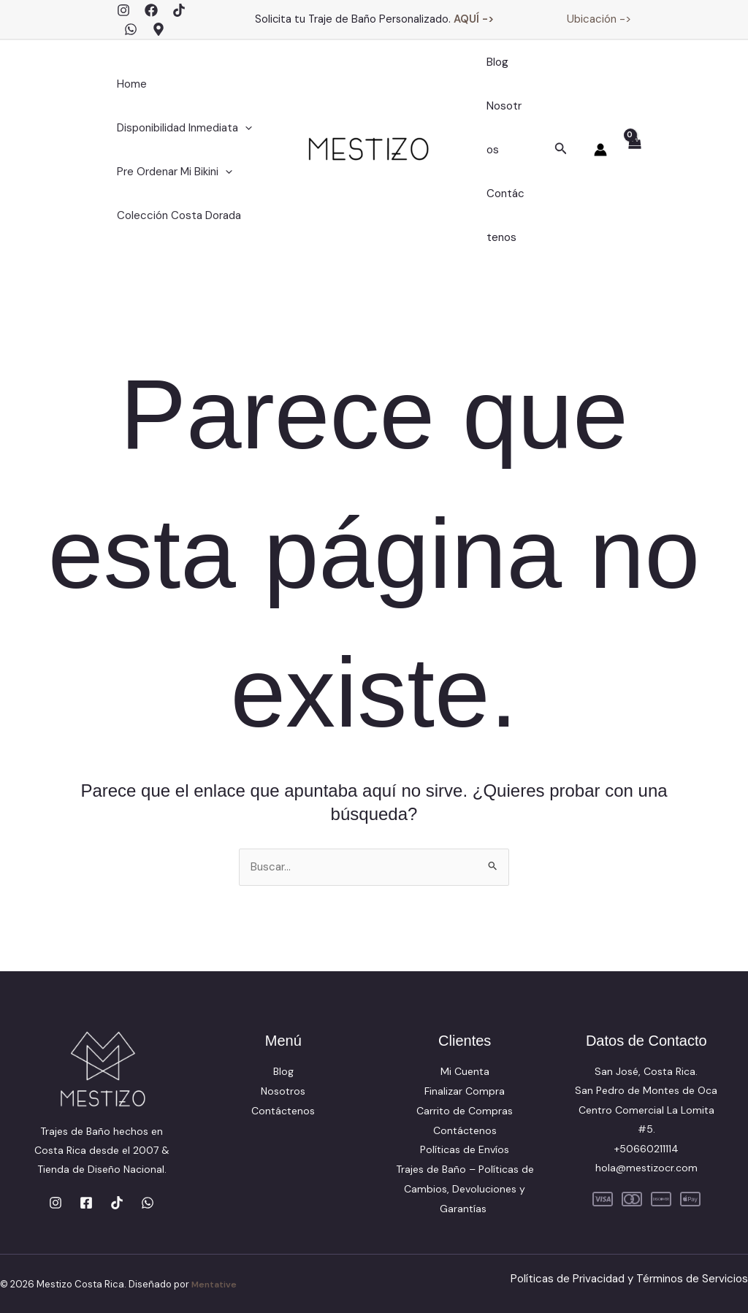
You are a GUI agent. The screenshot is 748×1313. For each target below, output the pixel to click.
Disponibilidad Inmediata (180, 128)
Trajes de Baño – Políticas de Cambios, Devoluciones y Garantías (465, 1188)
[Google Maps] (158, 29)
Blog (494, 62)
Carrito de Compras (464, 1110)
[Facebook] (151, 10)
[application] (241, 128)
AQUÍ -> (474, 19)
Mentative (215, 1282)
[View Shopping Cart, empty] (634, 150)
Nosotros (503, 128)
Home (128, 84)
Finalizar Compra (464, 1091)
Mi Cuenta (464, 1072)
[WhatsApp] (130, 29)
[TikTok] (179, 10)
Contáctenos (504, 215)
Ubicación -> (599, 19)
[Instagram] (123, 10)
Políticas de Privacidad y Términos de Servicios (624, 1277)
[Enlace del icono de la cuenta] (600, 149)
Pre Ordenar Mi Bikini (171, 172)
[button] (561, 149)
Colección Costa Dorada (175, 215)
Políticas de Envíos (464, 1149)
